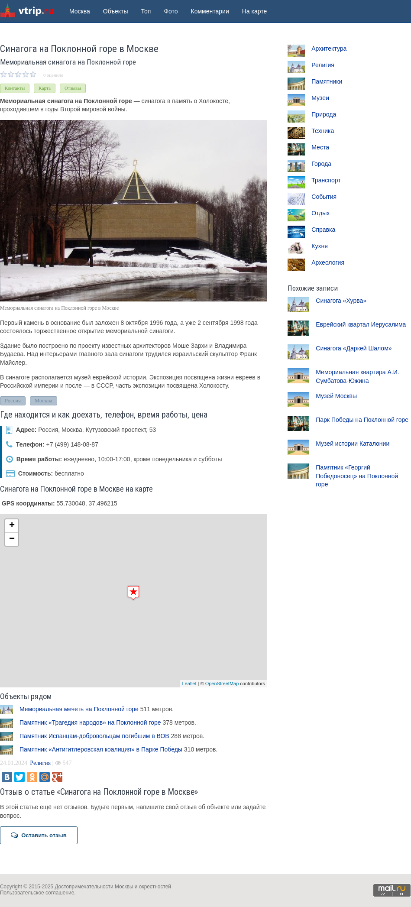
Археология (327, 262)
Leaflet (189, 683)
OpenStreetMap (222, 683)
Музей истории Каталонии (352, 443)
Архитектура (328, 48)
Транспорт (325, 180)
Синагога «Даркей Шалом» (354, 348)
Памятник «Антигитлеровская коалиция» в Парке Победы (100, 749)
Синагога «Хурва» (341, 300)
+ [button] (12, 525)
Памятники (326, 81)
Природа (323, 114)
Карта (45, 88)
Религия (40, 763)
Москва (79, 11)
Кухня (319, 246)
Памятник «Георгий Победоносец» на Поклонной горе (357, 476)
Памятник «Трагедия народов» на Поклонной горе (90, 722)
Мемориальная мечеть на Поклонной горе (79, 709)
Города (321, 163)
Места (320, 147)
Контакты (15, 88)
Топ (146, 11)
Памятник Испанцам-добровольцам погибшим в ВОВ (94, 735)
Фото (171, 11)
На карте (254, 11)
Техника (322, 130)
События (324, 196)
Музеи (320, 97)
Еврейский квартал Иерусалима (361, 324)
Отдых (320, 213)
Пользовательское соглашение (37, 893)
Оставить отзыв (39, 835)
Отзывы (73, 88)
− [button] (12, 539)
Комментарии (210, 11)
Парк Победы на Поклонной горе (362, 419)
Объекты (115, 11)
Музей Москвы (336, 395)
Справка (323, 229)
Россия (13, 401)
